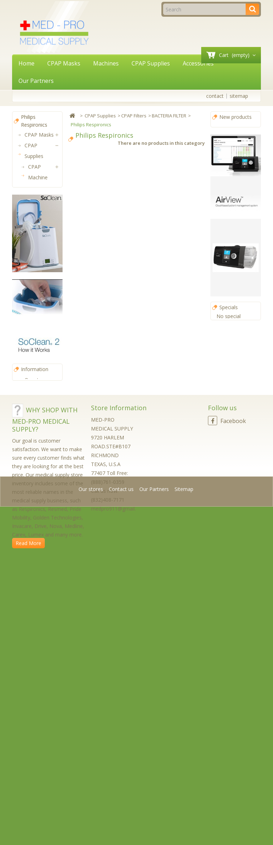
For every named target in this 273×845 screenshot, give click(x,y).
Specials (228, 314)
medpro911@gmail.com (118, 772)
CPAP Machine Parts (38, 177)
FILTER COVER (40, 289)
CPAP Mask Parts (41, 332)
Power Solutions (35, 428)
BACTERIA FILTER (43, 246)
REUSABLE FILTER (44, 310)
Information (34, 624)
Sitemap (184, 828)
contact (215, 96)
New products (235, 116)
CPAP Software (35, 407)
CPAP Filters (35, 204)
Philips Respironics (47, 268)
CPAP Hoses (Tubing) (37, 359)
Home (26, 63)
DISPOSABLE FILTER (45, 225)
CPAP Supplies (151, 63)
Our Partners (36, 81)
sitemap (239, 96)
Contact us (122, 828)
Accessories (198, 63)
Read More (28, 807)
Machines (106, 63)
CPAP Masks (63, 63)
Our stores (37, 635)
